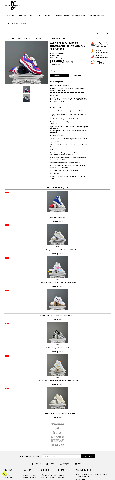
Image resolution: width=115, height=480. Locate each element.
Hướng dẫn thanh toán (29, 477)
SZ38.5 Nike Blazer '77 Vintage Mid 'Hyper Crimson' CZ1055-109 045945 (57, 380)
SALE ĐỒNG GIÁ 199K (97, 16)
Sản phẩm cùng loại (57, 187)
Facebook (36, 464)
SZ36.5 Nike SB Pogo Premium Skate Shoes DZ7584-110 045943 (57, 250)
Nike (58, 55)
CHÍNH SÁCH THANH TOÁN (48, 475)
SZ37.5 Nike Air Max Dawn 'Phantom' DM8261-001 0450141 (57, 413)
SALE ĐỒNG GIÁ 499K (44, 16)
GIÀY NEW (10, 16)
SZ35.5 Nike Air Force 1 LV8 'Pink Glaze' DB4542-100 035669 (57, 315)
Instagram (65, 464)
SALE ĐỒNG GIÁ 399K (61, 16)
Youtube (79, 464)
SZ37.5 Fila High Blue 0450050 (57, 217)
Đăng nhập (61, 477)
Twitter (50, 464)
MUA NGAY (78, 75)
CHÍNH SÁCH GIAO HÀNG (48, 477)
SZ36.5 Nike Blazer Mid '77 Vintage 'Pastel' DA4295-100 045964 (57, 282)
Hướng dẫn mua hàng (29, 475)
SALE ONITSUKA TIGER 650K (16, 24)
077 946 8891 (100, 63)
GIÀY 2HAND (22, 16)
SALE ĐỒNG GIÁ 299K (79, 16)
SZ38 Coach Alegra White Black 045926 (57, 348)
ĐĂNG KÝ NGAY (88, 456)
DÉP (31, 16)
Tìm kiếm (61, 475)
